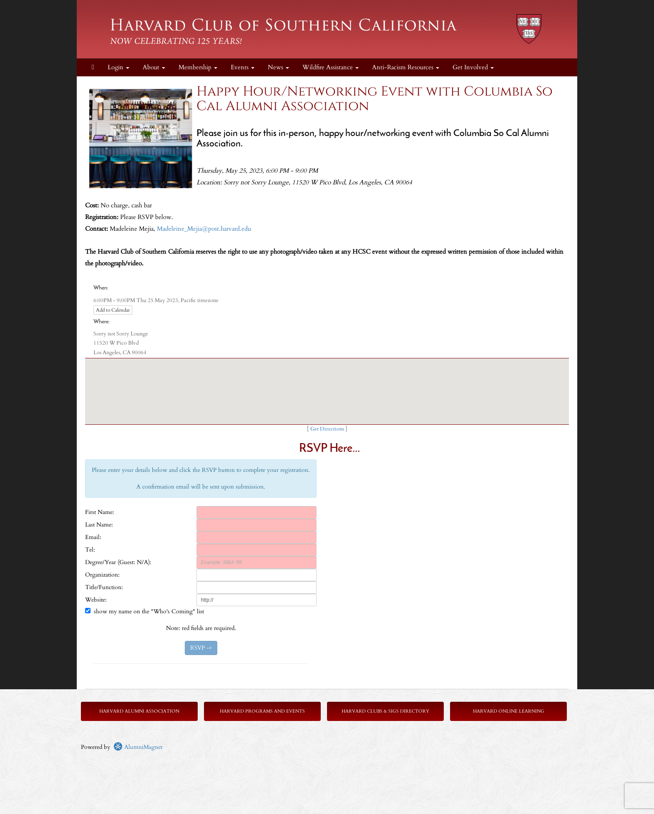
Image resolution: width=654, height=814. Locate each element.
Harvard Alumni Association (139, 711)
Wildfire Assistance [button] (330, 67)
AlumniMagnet (137, 747)
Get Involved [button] (473, 67)
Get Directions (327, 429)
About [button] (154, 67)
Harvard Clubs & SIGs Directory (385, 711)
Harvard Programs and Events (262, 711)
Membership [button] (198, 67)
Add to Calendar (113, 310)
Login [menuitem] (118, 67)
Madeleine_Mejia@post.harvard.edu (204, 228)
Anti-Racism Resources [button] (405, 67)
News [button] (278, 67)
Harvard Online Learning (508, 711)
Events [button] (242, 67)
